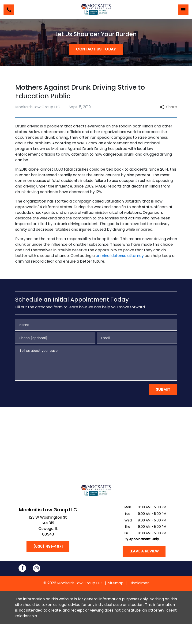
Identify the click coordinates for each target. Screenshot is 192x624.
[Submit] (163, 389)
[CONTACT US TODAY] (96, 49)
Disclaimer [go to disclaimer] (139, 583)
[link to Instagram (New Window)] (36, 568)
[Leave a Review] (144, 551)
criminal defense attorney (120, 255)
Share (168, 107)
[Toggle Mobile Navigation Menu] (183, 9)
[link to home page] (96, 9)
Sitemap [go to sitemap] (116, 583)
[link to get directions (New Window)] (48, 527)
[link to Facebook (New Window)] (22, 568)
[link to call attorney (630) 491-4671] (9, 9)
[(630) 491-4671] (47, 546)
